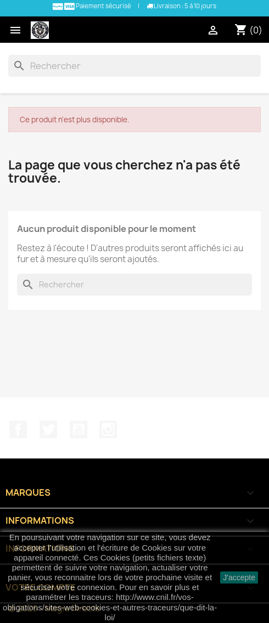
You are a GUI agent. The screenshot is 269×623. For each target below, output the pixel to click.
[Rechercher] (134, 66)
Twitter (48, 429)
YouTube (78, 429)
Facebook (18, 429)
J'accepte (239, 577)
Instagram (108, 429)
